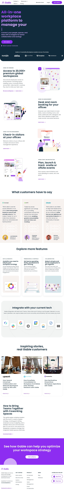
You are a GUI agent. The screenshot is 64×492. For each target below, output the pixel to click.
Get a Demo (32, 457)
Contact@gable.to (5, 482)
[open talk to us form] (57, 2)
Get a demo (7, 42)
